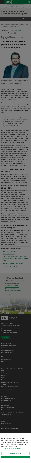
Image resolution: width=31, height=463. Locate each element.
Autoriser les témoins (15, 457)
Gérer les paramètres (15, 453)
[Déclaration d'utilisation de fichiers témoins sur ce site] (15, 448)
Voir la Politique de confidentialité (11, 448)
